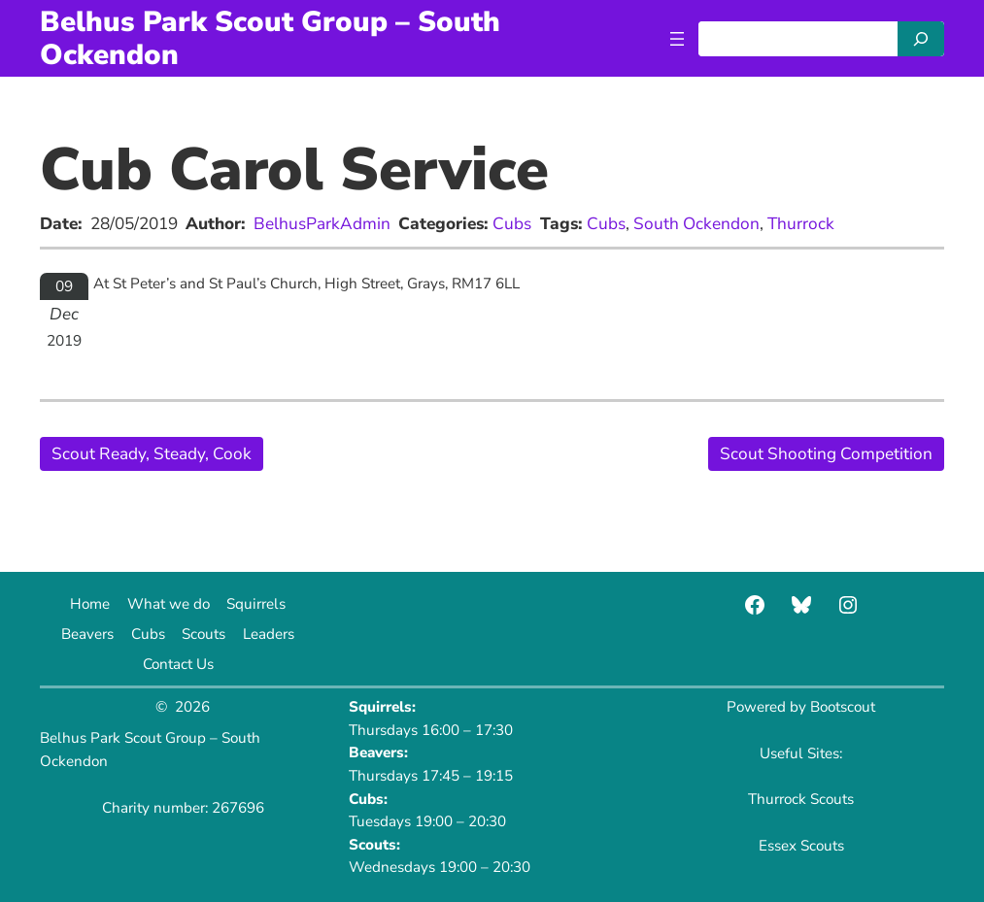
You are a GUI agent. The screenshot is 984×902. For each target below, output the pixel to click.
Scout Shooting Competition (826, 454)
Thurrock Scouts (801, 799)
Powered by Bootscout (801, 707)
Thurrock (800, 224)
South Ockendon (696, 224)
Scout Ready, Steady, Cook (151, 454)
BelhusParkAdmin (322, 224)
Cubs (511, 224)
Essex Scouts (801, 845)
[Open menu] (677, 38)
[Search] (921, 38)
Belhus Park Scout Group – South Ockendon (270, 38)
